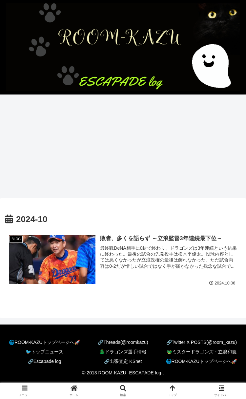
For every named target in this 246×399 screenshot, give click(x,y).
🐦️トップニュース (44, 351)
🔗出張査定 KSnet (123, 361)
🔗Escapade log (44, 361)
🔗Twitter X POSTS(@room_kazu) (201, 342)
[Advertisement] (123, 148)
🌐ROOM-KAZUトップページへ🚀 (44, 342)
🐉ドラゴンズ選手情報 (122, 351)
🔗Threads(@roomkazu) (123, 342)
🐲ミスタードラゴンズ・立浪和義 (201, 351)
